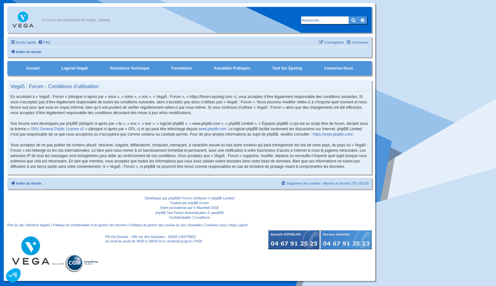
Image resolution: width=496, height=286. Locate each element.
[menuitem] (44, 42)
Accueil (33, 68)
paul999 (217, 213)
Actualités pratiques (232, 68)
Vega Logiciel (238, 225)
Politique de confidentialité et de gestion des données (90, 225)
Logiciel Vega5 (74, 68)
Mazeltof (203, 208)
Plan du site (15, 225)
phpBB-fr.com (198, 203)
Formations (181, 68)
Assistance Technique (129, 68)
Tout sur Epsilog (287, 68)
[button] (13, 275)
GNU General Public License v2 (57, 129)
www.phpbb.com (212, 129)
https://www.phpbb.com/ (333, 134)
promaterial (177, 208)
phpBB (173, 198)
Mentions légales (38, 225)
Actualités (195, 225)
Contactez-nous (338, 68)
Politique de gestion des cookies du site (157, 225)
